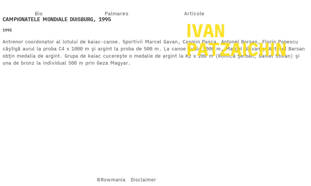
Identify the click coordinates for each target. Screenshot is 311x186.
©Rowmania (111, 179)
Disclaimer (143, 179)
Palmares (117, 13)
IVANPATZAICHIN (236, 39)
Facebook (14, 179)
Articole (194, 13)
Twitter (37, 179)
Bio (39, 13)
